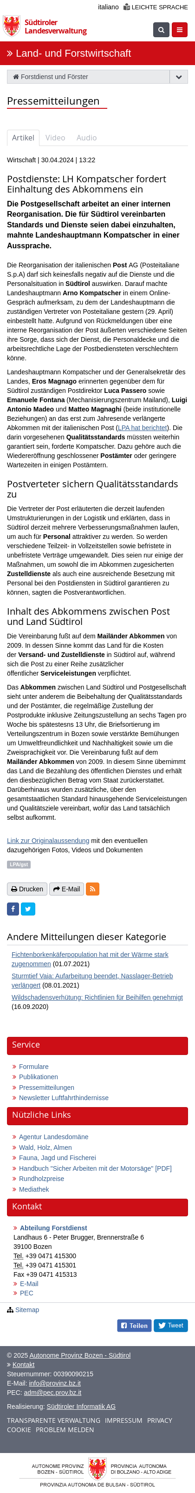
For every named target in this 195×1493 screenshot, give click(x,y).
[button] (92, 889)
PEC (26, 1293)
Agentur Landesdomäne (53, 1137)
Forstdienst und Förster (50, 76)
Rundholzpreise (41, 1178)
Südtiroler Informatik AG (81, 1406)
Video (55, 138)
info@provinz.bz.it (54, 1383)
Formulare (34, 1066)
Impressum (124, 1420)
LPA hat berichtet (142, 427)
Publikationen (38, 1077)
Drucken (27, 889)
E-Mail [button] (66, 889)
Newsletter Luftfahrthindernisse (64, 1098)
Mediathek (34, 1189)
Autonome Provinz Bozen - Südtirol (79, 1355)
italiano (108, 7)
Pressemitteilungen (46, 1087)
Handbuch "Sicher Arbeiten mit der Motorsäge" (95, 1168)
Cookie (19, 1429)
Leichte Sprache (156, 7)
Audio (87, 138)
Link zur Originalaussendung (48, 840)
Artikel (23, 138)
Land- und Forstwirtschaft (73, 53)
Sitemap (27, 1310)
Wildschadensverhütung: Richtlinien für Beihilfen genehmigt (97, 997)
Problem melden (65, 1429)
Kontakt (23, 1364)
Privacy (159, 1420)
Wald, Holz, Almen (45, 1147)
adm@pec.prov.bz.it (53, 1392)
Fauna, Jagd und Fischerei (57, 1157)
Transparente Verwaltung (53, 1420)
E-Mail (29, 1283)
